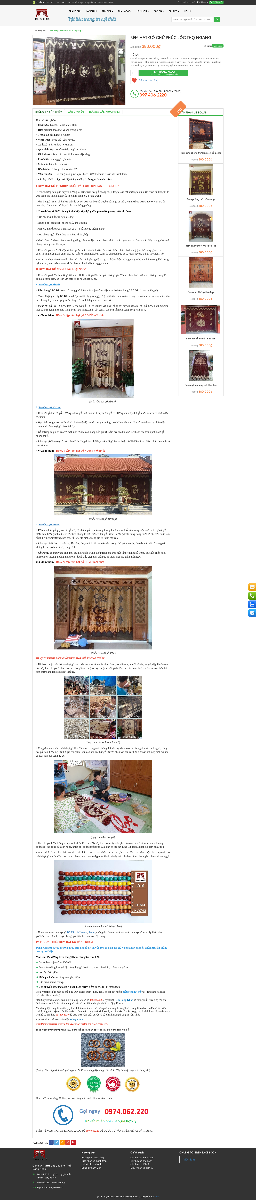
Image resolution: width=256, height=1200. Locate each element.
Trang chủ (75, 11)
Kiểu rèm (143, 11)
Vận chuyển (76, 111)
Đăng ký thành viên (91, 1168)
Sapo (156, 1196)
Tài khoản (202, 2)
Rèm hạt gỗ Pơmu (49, 524)
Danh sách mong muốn (187, 2)
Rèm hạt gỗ (125, 11)
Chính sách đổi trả (139, 1164)
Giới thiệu (91, 11)
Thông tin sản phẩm (48, 111)
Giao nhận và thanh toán (94, 1161)
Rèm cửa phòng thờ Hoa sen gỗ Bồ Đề (201, 153)
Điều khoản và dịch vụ (141, 1168)
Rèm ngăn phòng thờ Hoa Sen (201, 385)
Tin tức (174, 11)
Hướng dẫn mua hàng (104, 111)
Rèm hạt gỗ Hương (50, 407)
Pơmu (92, 932)
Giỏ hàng (216, 2)
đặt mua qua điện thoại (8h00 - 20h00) (160, 93)
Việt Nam (189, 1159)
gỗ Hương (81, 932)
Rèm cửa (107, 11)
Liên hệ (188, 11)
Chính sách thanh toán (141, 1157)
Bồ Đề (70, 932)
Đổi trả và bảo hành (91, 1164)
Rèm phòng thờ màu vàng (201, 199)
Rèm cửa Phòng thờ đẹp (201, 292)
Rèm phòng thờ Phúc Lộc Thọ (200, 245)
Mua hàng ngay (164, 73)
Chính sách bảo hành (141, 1161)
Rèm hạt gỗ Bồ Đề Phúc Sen (201, 338)
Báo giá (159, 11)
